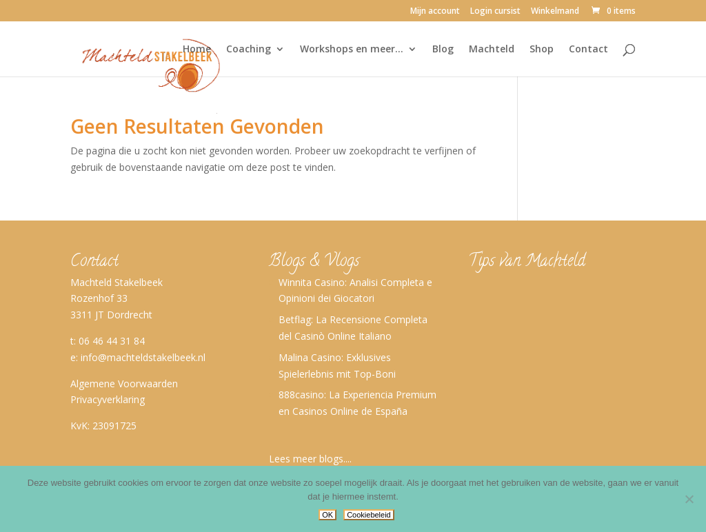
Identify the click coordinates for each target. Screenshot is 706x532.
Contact (588, 49)
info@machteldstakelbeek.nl (143, 357)
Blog (443, 49)
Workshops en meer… (351, 49)
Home (197, 49)
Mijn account (435, 12)
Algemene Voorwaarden (124, 383)
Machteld (491, 49)
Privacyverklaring (107, 399)
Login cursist (495, 12)
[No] (689, 499)
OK (327, 515)
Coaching (248, 49)
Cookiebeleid (369, 515)
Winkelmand (555, 12)
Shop (542, 49)
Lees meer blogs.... (310, 458)
